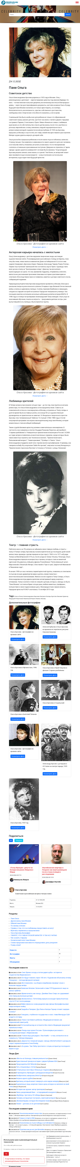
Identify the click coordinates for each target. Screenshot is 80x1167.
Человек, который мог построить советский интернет (36, 1098)
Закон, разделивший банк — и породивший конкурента (36, 1092)
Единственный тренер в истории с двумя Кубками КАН (36, 1061)
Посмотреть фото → (40, 247)
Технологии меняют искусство (30, 1113)
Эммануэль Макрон (21, 880)
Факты (12, 958)
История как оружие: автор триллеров (30, 1089)
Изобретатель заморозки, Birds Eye (29, 1075)
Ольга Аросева (21, 890)
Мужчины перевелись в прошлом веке (25, 930)
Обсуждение (15, 962)
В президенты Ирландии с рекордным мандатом (34, 1073)
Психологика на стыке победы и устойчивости (36, 1123)
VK (11, 840)
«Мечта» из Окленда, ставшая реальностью (32, 1058)
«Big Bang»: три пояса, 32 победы (28, 1095)
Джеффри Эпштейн (53, 882)
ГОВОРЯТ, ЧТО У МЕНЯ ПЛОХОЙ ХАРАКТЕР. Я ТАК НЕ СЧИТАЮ (34, 935)
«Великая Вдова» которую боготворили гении (33, 1101)
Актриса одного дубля (24, 1078)
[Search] (37, 14)
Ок (6, 1154)
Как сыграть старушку (19, 938)
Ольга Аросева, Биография (20, 933)
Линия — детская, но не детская (28, 1104)
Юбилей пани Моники (18, 923)
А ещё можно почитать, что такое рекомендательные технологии (17, 1160)
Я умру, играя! (16, 945)
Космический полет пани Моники (23, 940)
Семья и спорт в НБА (27, 1118)
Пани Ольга (15, 918)
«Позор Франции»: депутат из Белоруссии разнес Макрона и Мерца (21, 870)
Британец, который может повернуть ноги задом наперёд (37, 1081)
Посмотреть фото (17, 639)
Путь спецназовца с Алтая (25, 1067)
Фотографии (14, 954)
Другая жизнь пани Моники (21, 921)
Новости (13, 950)
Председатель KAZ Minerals (26, 1064)
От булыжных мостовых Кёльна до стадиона (33, 1070)
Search (68, 14)
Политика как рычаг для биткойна (31, 1129)
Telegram (18, 840)
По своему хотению (18, 926)
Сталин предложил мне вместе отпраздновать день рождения (34, 943)
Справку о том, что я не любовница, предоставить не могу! (32, 928)
